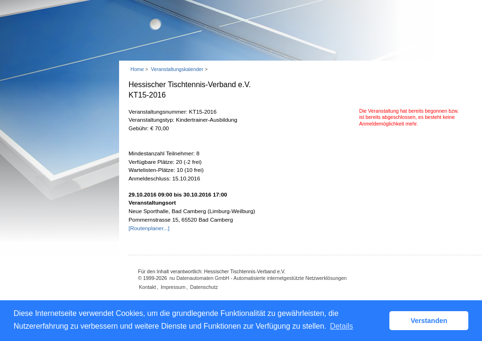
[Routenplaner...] (149, 228)
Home (137, 69)
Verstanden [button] (429, 320)
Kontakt (147, 287)
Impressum (173, 287)
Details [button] (341, 326)
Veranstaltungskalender (177, 69)
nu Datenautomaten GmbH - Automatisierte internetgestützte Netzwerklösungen (257, 278)
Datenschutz (204, 287)
